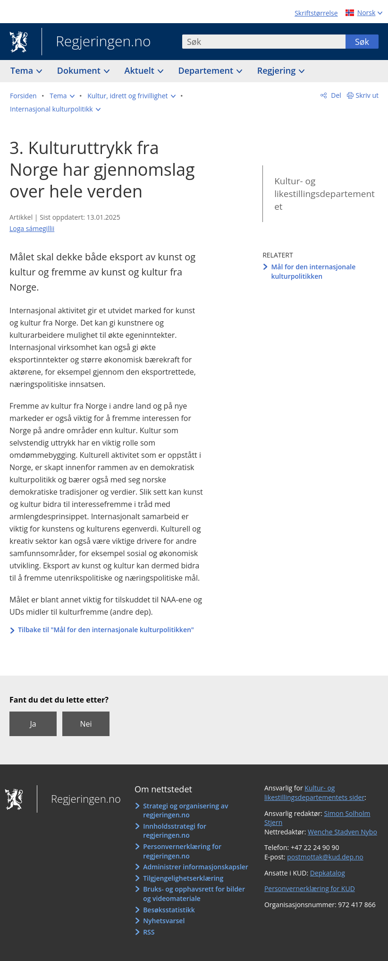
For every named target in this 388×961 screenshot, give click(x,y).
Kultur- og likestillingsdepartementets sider (314, 792)
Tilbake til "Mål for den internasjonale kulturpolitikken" (106, 629)
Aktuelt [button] (141, 70)
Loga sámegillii (31, 228)
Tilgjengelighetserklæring (183, 878)
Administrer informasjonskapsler (195, 866)
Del (335, 95)
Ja (33, 724)
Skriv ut (367, 95)
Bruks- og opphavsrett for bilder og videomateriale (194, 893)
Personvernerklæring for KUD (309, 888)
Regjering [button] (277, 70)
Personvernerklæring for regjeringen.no (182, 851)
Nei (86, 724)
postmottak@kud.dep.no (325, 856)
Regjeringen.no (96, 42)
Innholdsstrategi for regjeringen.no (174, 831)
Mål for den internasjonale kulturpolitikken (313, 271)
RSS (148, 931)
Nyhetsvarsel (164, 920)
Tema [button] (22, 70)
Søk (362, 41)
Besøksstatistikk (169, 909)
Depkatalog (327, 872)
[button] (62, 96)
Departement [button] (207, 70)
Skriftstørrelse (316, 13)
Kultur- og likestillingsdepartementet (324, 193)
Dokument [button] (80, 70)
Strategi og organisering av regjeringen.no (185, 810)
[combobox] (264, 41)
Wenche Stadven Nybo (342, 831)
